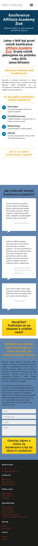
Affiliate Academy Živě (18, 50)
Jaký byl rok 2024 (7, 509)
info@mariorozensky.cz (12, 471)
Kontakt (4, 539)
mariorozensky (10, 484)
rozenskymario (9, 482)
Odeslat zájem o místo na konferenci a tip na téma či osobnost (19, 445)
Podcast (4, 536)
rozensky (8, 479)
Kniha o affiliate (7, 496)
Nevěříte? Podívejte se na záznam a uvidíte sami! (19, 327)
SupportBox (6, 528)
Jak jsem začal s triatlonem (11, 514)
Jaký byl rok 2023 (7, 512)
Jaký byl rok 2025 (7, 507)
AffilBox (4, 526)
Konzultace (5, 498)
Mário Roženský (12, 5)
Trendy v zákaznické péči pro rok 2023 (15, 516)
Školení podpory (7, 493)
